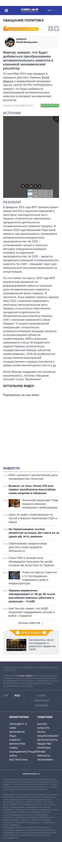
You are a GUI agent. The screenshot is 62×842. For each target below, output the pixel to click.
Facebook (50, 28)
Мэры (13, 755)
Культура (43, 727)
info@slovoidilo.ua (31, 773)
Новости (11, 468)
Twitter (56, 28)
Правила (41, 705)
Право (41, 751)
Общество (44, 743)
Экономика (45, 759)
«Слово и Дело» (25, 675)
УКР (49, 10)
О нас (41, 695)
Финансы (43, 755)
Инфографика (31, 632)
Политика (44, 747)
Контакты (41, 700)
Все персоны (18, 759)
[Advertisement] (31, 432)
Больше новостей (31, 622)
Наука (41, 731)
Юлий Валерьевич (36, 40)
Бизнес (42, 723)
